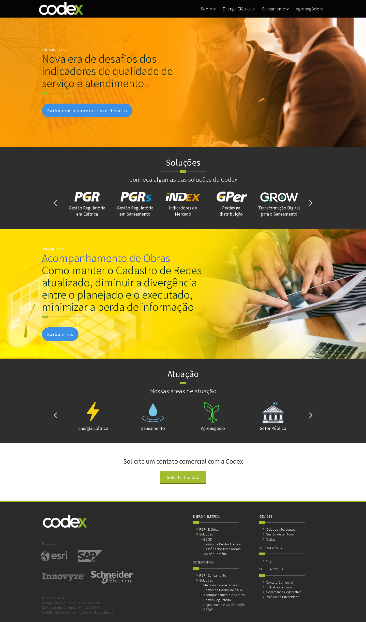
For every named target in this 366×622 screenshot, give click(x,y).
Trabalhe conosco (279, 587)
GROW (208, 609)
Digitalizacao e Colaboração (224, 604)
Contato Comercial (279, 582)
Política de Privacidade (282, 596)
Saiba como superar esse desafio (87, 110)
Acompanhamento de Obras (224, 594)
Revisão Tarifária (215, 553)
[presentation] (55, 202)
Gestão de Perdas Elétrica (222, 544)
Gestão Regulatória (217, 599)
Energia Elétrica (239, 9)
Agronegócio (309, 9)
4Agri (269, 560)
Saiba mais (60, 334)
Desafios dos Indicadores (221, 548)
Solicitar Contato (183, 477)
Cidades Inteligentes (280, 529)
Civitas (270, 539)
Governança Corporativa (283, 591)
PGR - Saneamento (212, 575)
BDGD (207, 539)
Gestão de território (280, 534)
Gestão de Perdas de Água (222, 589)
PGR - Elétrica (209, 529)
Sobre (208, 9)
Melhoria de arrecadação (221, 585)
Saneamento (275, 9)
